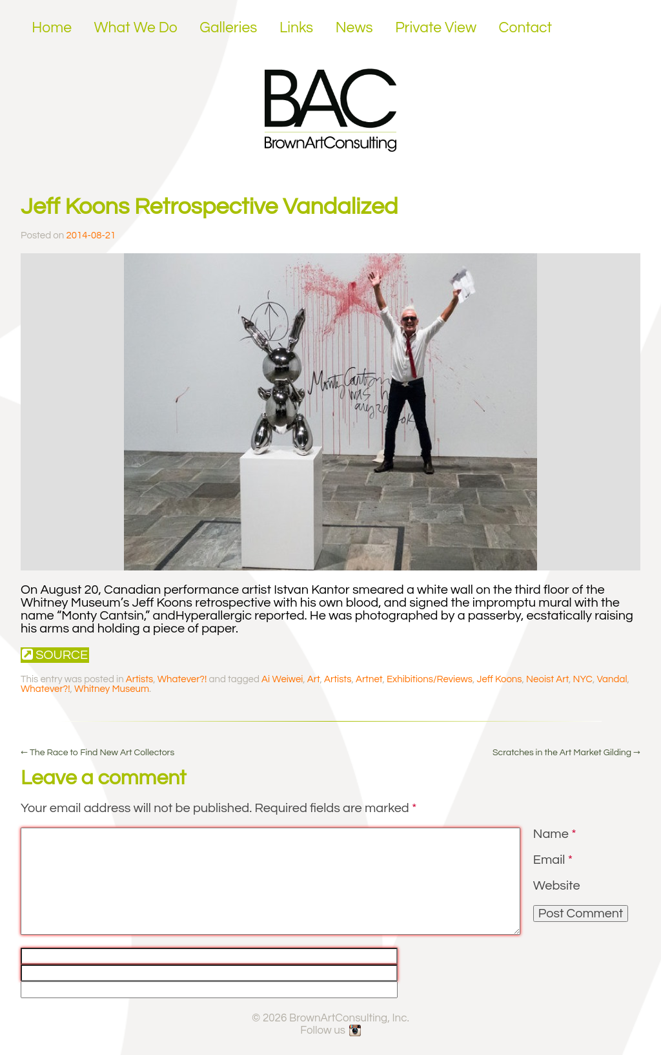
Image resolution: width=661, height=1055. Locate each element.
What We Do (136, 28)
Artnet (369, 679)
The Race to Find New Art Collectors (97, 752)
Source (55, 655)
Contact (526, 28)
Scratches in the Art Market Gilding (566, 752)
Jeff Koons (499, 679)
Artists (139, 679)
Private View (435, 28)
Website (556, 885)
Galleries (228, 28)
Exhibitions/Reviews (430, 679)
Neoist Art (547, 679)
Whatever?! (182, 679)
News (354, 28)
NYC (583, 679)
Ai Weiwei (282, 679)
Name (554, 834)
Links (296, 28)
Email (553, 859)
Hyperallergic (214, 615)
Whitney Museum (111, 689)
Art (313, 679)
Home (52, 28)
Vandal (611, 679)
